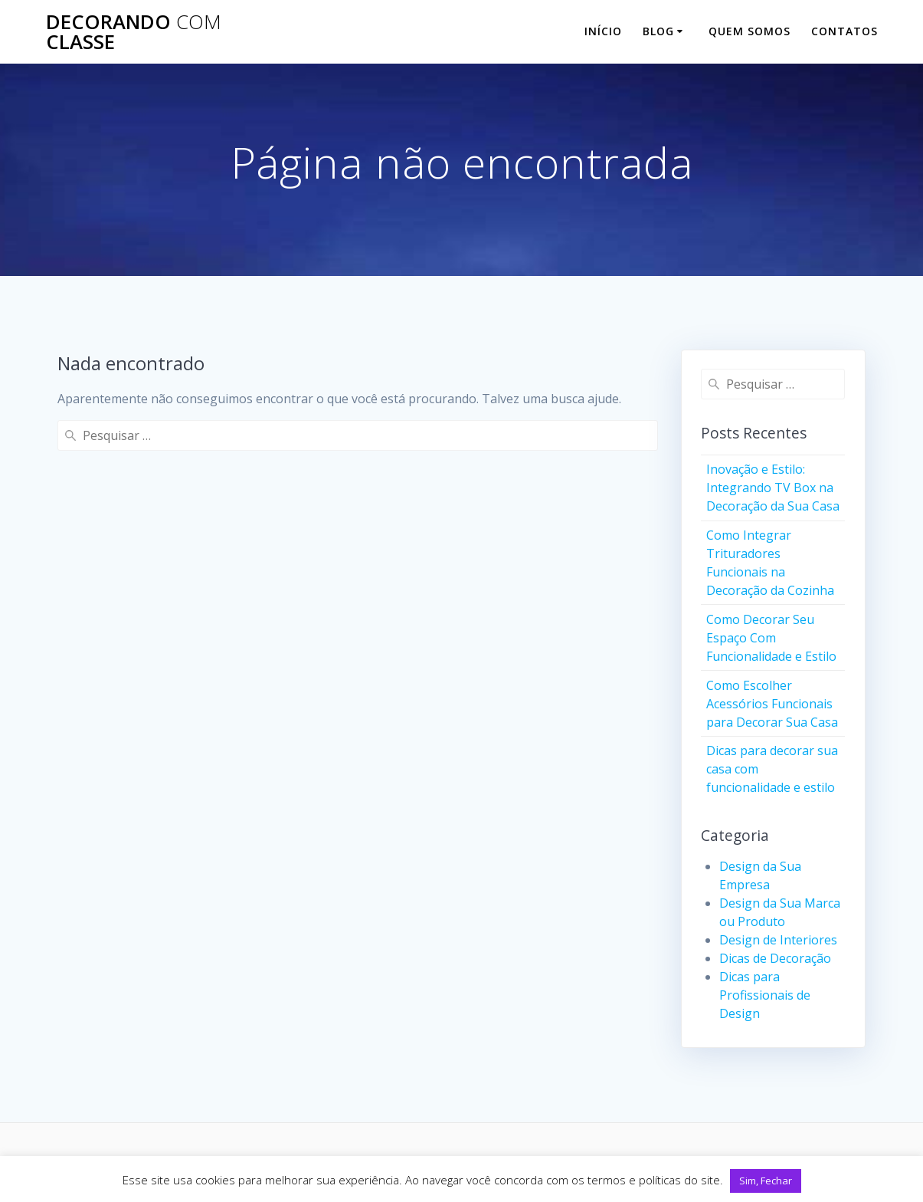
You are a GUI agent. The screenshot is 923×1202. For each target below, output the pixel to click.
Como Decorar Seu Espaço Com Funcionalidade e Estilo (771, 638)
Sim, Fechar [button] (765, 1180)
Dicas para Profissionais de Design (764, 995)
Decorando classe (133, 31)
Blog (658, 31)
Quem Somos (749, 31)
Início (603, 31)
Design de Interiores (778, 939)
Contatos (844, 31)
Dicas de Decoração (775, 958)
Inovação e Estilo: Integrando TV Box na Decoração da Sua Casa (773, 487)
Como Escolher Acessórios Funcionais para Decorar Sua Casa (772, 704)
